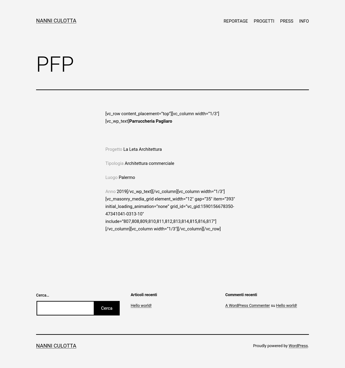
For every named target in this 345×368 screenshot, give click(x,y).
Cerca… (42, 295)
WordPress (298, 345)
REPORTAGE (236, 21)
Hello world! (141, 305)
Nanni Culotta (56, 21)
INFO (304, 21)
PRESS (286, 21)
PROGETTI (264, 21)
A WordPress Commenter (247, 305)
